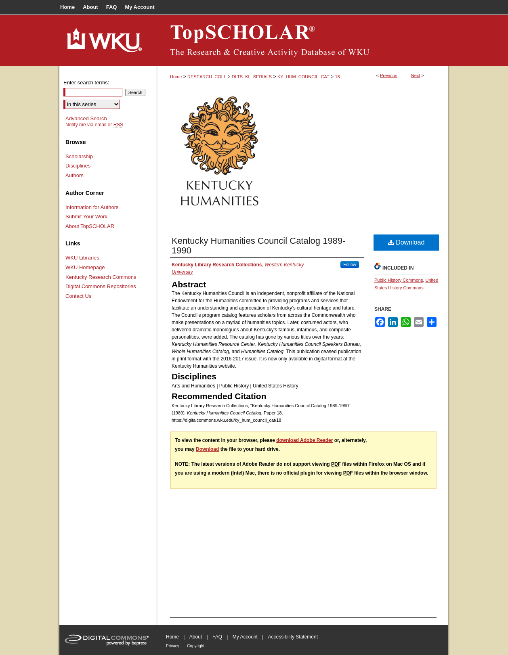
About (195, 637)
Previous (388, 75)
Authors (74, 175)
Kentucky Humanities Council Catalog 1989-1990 (258, 245)
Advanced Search (86, 118)
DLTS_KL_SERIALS (252, 76)
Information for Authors (92, 207)
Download (406, 242)
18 (337, 76)
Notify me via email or (94, 125)
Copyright (195, 646)
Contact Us (78, 296)
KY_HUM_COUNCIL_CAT (303, 76)
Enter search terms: (86, 83)
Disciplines (77, 166)
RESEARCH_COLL (206, 76)
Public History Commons (398, 280)
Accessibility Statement (293, 637)
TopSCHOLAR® (302, 40)
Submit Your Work (86, 216)
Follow (349, 264)
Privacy (172, 646)
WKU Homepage (85, 267)
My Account (245, 637)
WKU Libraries (82, 258)
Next (415, 75)
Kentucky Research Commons (100, 277)
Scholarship (79, 156)
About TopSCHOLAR (89, 226)
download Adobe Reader (304, 440)
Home (176, 76)
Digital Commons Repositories (100, 286)
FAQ (217, 637)
